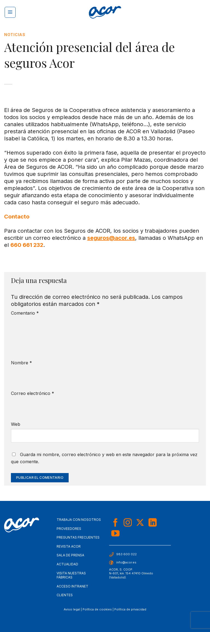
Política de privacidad (130, 609)
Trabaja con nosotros (79, 520)
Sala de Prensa (70, 555)
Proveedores (69, 529)
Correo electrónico (32, 393)
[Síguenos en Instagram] (128, 523)
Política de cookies (97, 609)
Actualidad (67, 564)
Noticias (14, 34)
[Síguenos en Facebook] (115, 523)
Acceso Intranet (72, 586)
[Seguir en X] (140, 523)
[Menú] (10, 12)
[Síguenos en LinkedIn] (152, 523)
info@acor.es (126, 562)
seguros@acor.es (111, 238)
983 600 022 (126, 554)
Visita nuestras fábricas (71, 575)
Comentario (25, 313)
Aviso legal (72, 609)
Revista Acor (69, 546)
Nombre (21, 362)
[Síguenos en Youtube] (115, 534)
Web (15, 424)
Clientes (65, 595)
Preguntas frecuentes (78, 537)
